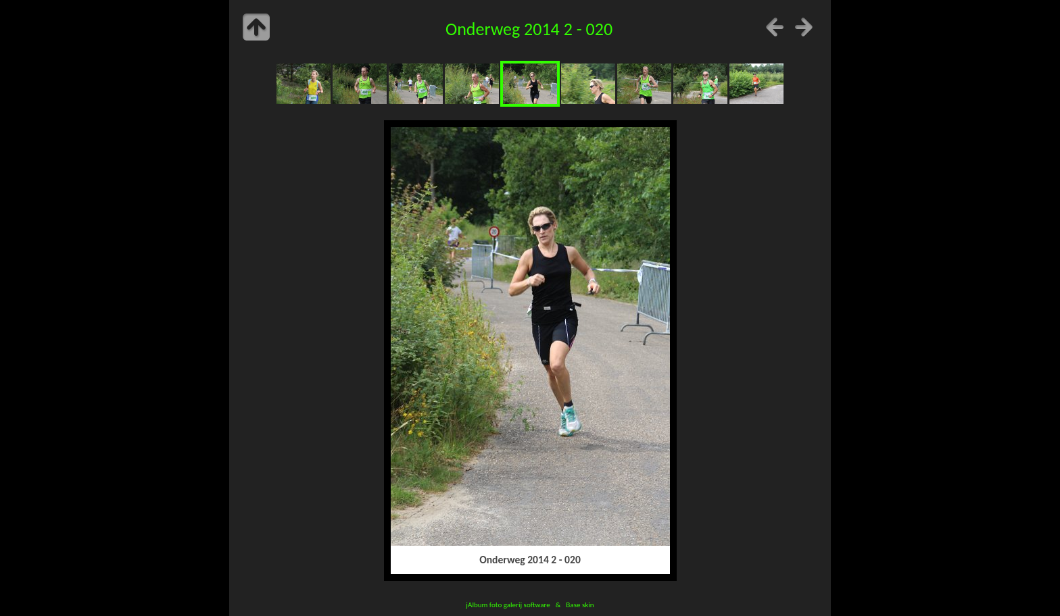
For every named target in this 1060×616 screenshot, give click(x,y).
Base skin (580, 604)
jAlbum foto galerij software (508, 604)
